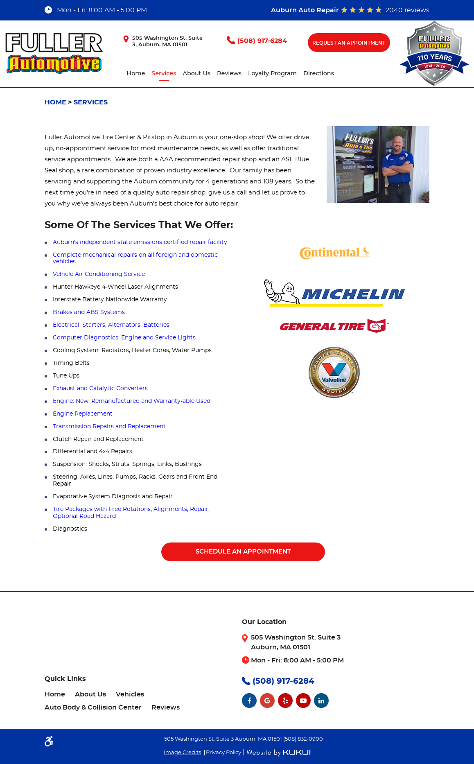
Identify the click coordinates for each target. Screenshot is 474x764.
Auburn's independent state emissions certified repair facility (140, 242)
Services (163, 73)
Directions (318, 73)
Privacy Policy (223, 752)
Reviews (229, 73)
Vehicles (130, 694)
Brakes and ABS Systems (89, 312)
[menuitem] (136, 73)
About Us (196, 73)
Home (136, 73)
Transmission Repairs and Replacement (109, 426)
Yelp (285, 700)
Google (267, 700)
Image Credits (182, 752)
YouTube (303, 700)
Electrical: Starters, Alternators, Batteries (111, 325)
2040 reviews (406, 10)
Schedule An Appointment (243, 552)
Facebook (249, 700)
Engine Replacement (83, 414)
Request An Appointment (348, 43)
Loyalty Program (272, 73)
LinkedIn (321, 700)
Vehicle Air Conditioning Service (99, 274)
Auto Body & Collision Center (93, 707)
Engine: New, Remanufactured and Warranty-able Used (131, 401)
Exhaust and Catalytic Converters (100, 388)
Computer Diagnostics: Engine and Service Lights (124, 338)
